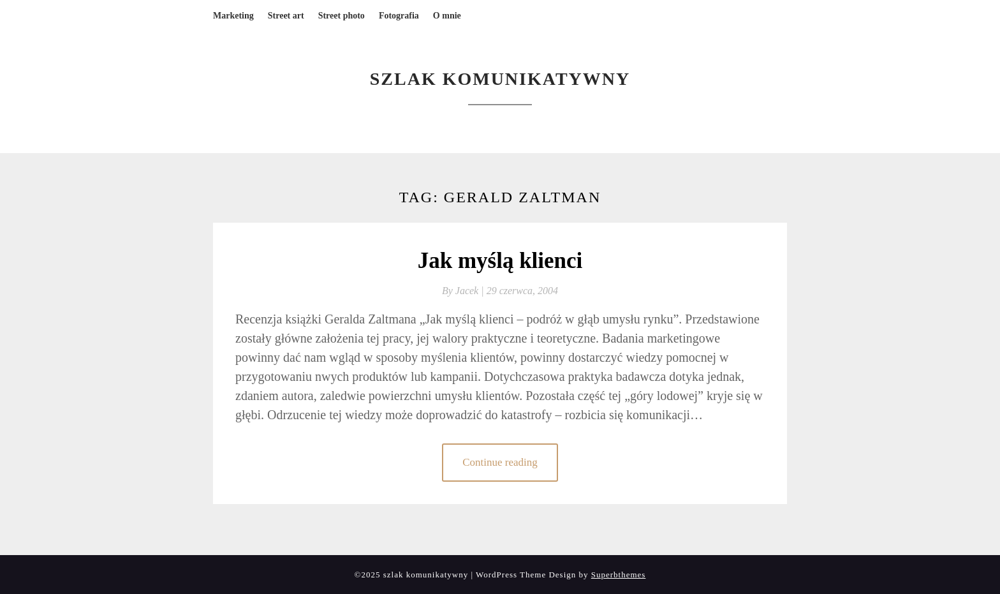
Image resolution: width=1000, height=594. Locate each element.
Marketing (233, 15)
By (464, 290)
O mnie (447, 15)
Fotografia (399, 15)
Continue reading (500, 462)
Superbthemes (618, 574)
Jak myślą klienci (500, 260)
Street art (286, 15)
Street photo (341, 15)
